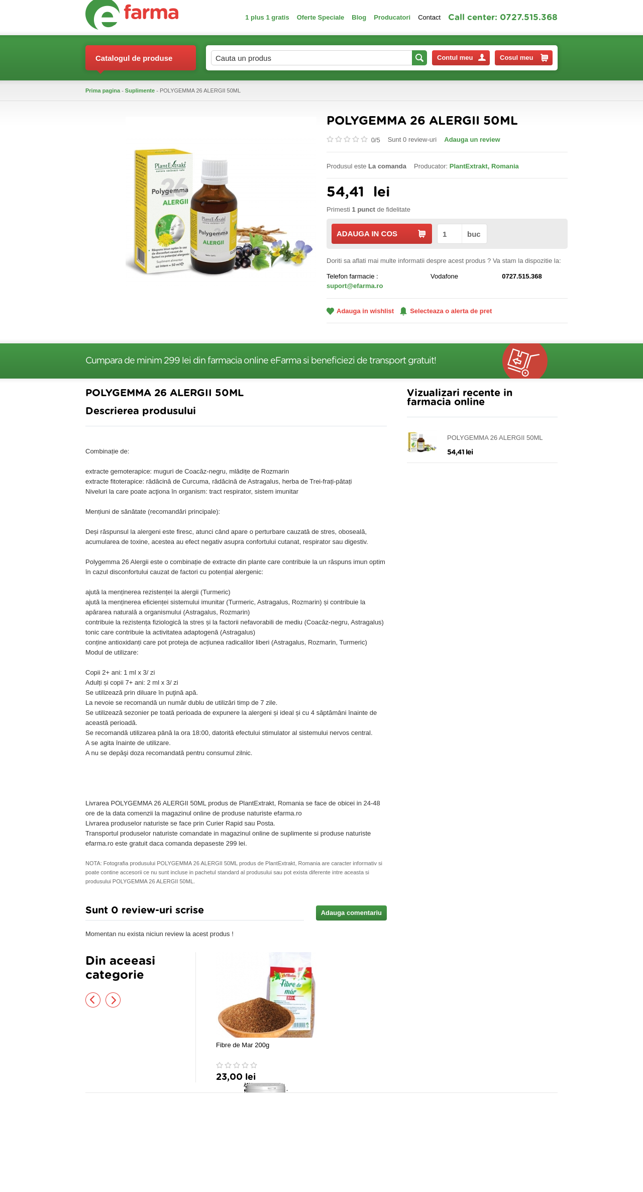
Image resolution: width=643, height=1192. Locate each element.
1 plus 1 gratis (267, 17)
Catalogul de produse (133, 62)
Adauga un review (472, 139)
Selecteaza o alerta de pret (446, 311)
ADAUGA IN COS (381, 233)
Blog (359, 17)
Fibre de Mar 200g (242, 1045)
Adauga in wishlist (360, 311)
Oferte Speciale (321, 17)
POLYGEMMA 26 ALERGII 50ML (495, 437)
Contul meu (461, 57)
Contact (429, 17)
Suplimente (140, 90)
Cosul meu (524, 58)
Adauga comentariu (351, 912)
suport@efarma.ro (355, 286)
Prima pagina (102, 90)
